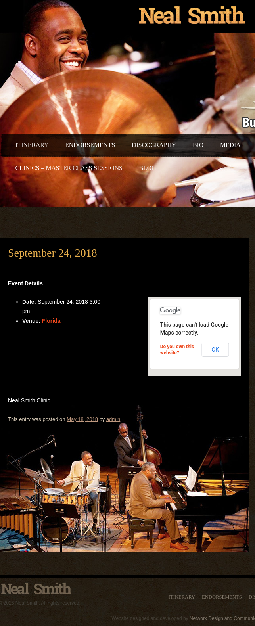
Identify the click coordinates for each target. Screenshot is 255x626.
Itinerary (31, 145)
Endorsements (90, 145)
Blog (147, 168)
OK (215, 350)
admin (113, 419)
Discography (154, 145)
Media (230, 145)
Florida (51, 321)
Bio (198, 145)
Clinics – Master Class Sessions (68, 168)
